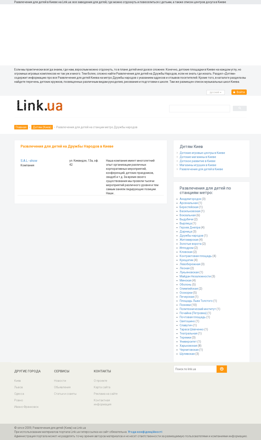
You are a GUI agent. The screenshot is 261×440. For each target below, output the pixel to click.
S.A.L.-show (29, 161)
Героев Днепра (190, 227)
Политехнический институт (198, 309)
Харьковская (188, 345)
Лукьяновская (189, 272)
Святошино (187, 321)
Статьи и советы (65, 393)
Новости (60, 380)
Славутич (186, 325)
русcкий (215, 92)
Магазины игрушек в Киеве (198, 165)
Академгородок (190, 199)
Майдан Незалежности (195, 276)
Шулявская (187, 353)
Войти (239, 92)
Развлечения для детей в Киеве (201, 169)
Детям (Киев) (42, 127)
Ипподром (187, 247)
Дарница (186, 231)
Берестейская (189, 207)
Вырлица (186, 223)
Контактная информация (102, 402)
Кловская (186, 252)
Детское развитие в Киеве (198, 161)
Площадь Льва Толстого (196, 300)
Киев (17, 380)
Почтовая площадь (193, 317)
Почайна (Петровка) (193, 313)
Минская (185, 280)
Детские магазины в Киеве (198, 157)
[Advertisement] (130, 34)
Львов (18, 387)
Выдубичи (186, 219)
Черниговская (189, 349)
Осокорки (186, 292)
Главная (21, 127)
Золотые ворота (190, 243)
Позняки (185, 305)
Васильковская (190, 211)
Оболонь (185, 284)
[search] (199, 108)
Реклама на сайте (105, 393)
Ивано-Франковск (26, 406)
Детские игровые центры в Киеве (202, 152)
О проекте (100, 380)
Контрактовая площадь (196, 256)
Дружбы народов (191, 235)
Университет (188, 341)
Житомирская (189, 239)
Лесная (185, 268)
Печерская (187, 296)
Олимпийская (189, 288)
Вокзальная (188, 215)
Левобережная (190, 264)
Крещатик (186, 260)
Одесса (19, 393)
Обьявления (62, 387)
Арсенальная (189, 203)
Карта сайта (102, 387)
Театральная (188, 333)
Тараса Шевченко (192, 329)
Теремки (185, 337)
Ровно (18, 400)
